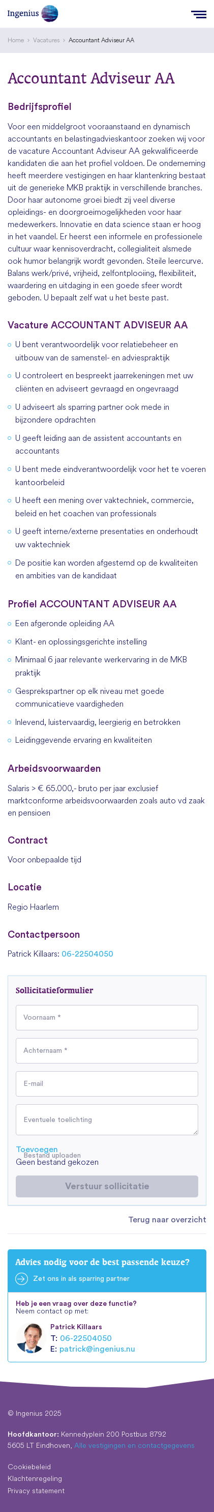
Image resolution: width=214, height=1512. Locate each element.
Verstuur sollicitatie (107, 1186)
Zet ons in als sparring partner (81, 1278)
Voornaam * (42, 1017)
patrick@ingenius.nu (97, 1349)
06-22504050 (87, 954)
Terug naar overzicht (167, 1220)
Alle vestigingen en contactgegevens (134, 1445)
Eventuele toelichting (57, 1120)
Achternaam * (45, 1050)
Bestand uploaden (52, 1155)
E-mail (33, 1083)
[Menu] (198, 14)
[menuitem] (16, 40)
